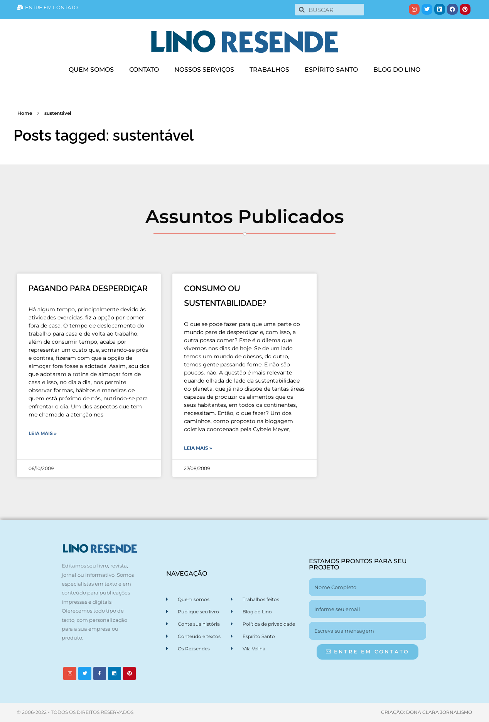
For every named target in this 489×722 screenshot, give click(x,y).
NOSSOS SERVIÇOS (204, 69)
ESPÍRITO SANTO (331, 69)
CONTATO (144, 69)
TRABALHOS (269, 69)
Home (24, 113)
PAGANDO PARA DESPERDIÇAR (88, 288)
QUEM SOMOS (91, 69)
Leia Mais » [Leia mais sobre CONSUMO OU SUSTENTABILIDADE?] (198, 448)
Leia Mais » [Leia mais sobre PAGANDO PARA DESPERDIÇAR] (43, 433)
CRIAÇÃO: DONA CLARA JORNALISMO (426, 712)
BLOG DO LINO (396, 69)
